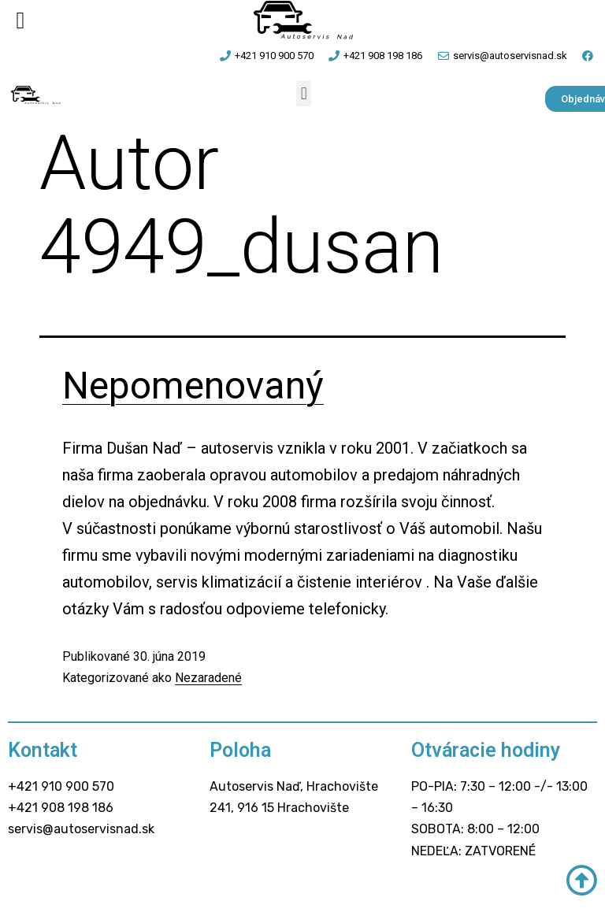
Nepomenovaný (193, 385)
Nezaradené (208, 677)
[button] (303, 93)
